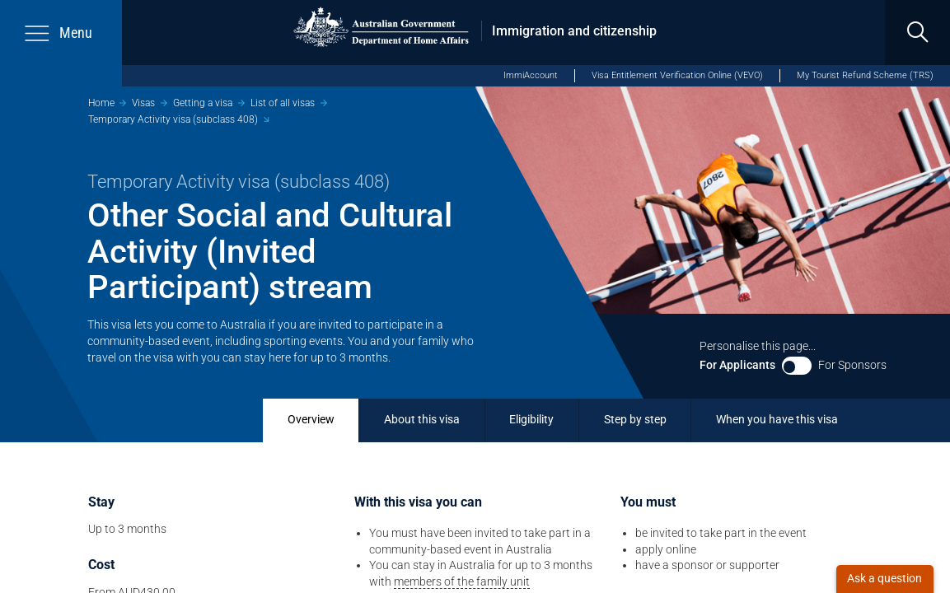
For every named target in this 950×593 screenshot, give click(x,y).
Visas (143, 103)
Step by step (635, 419)
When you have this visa (777, 419)
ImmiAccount (530, 75)
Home (101, 103)
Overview (311, 419)
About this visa (422, 419)
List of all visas (282, 103)
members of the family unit (462, 581)
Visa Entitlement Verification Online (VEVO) (677, 75)
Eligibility (531, 419)
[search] (917, 32)
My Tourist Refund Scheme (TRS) (865, 75)
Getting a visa (202, 103)
